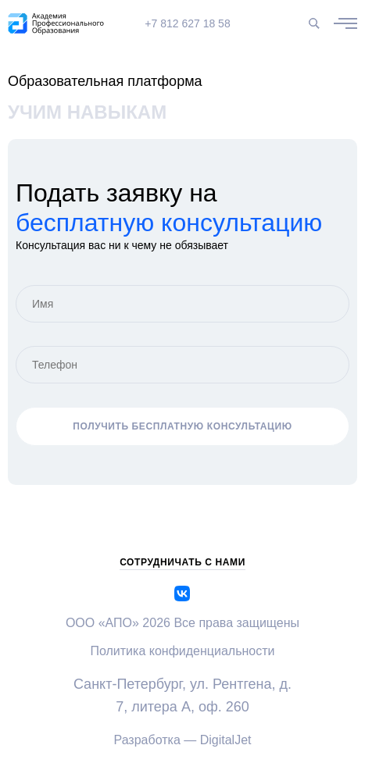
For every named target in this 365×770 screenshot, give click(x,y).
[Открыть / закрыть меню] (345, 23)
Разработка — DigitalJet (183, 740)
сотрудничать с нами (182, 562)
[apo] (58, 23)
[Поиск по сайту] (314, 23)
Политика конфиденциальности (182, 651)
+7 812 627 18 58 (187, 23)
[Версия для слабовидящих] (279, 23)
